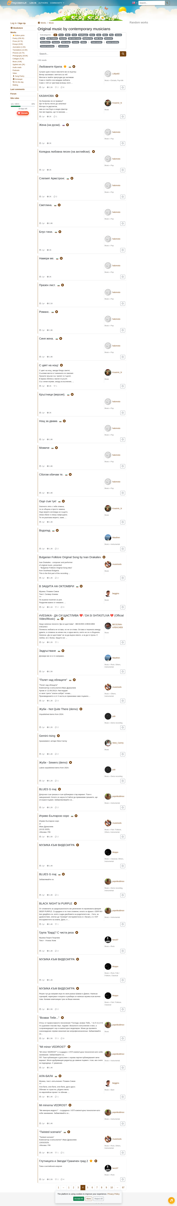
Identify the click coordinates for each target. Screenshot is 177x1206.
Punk (74, 35)
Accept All (78, 1199)
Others (83, 42)
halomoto (116, 132)
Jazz (98, 35)
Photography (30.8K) (20, 56)
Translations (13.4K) (20, 50)
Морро (115, 852)
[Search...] (151, 3)
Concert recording (47, 46)
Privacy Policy (113, 1194)
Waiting (15, 85)
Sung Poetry (18, 76)
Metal (68, 35)
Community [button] (56, 3)
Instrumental (63, 46)
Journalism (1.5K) (19, 47)
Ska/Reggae (83, 35)
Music (51, 23)
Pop (111, 35)
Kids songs (66, 42)
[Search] (167, 3)
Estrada (118, 35)
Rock (61, 35)
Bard (42, 38)
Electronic (108, 38)
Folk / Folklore (52, 38)
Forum (13, 94)
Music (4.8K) (17, 62)
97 (123, 1187)
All (55, 35)
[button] (134, 3)
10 (111, 1187)
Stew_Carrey (118, 743)
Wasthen (116, 537)
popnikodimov (118, 796)
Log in (14, 23)
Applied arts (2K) (19, 64)
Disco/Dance (45, 42)
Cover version (96, 42)
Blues (92, 35)
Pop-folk (63, 38)
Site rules (14, 98)
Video (15, 73)
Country (75, 42)
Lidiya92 (116, 74)
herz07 (115, 940)
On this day (18, 82)
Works (13, 32)
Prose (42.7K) (18, 41)
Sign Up (22, 23)
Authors (43, 3)
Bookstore (16, 28)
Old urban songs (74, 38)
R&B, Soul (98, 38)
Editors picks (18, 35)
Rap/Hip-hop (87, 38)
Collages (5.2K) (18, 59)
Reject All (99, 1199)
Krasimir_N (117, 103)
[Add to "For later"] (122, 87)
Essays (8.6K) (18, 44)
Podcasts (16, 70)
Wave (105, 35)
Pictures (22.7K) (18, 53)
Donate (23, 113)
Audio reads (17, 67)
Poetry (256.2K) (18, 38)
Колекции (17, 79)
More (89, 1199)
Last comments (17, 89)
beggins (115, 593)
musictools (117, 564)
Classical (56, 42)
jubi (113, 716)
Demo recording (112, 42)
